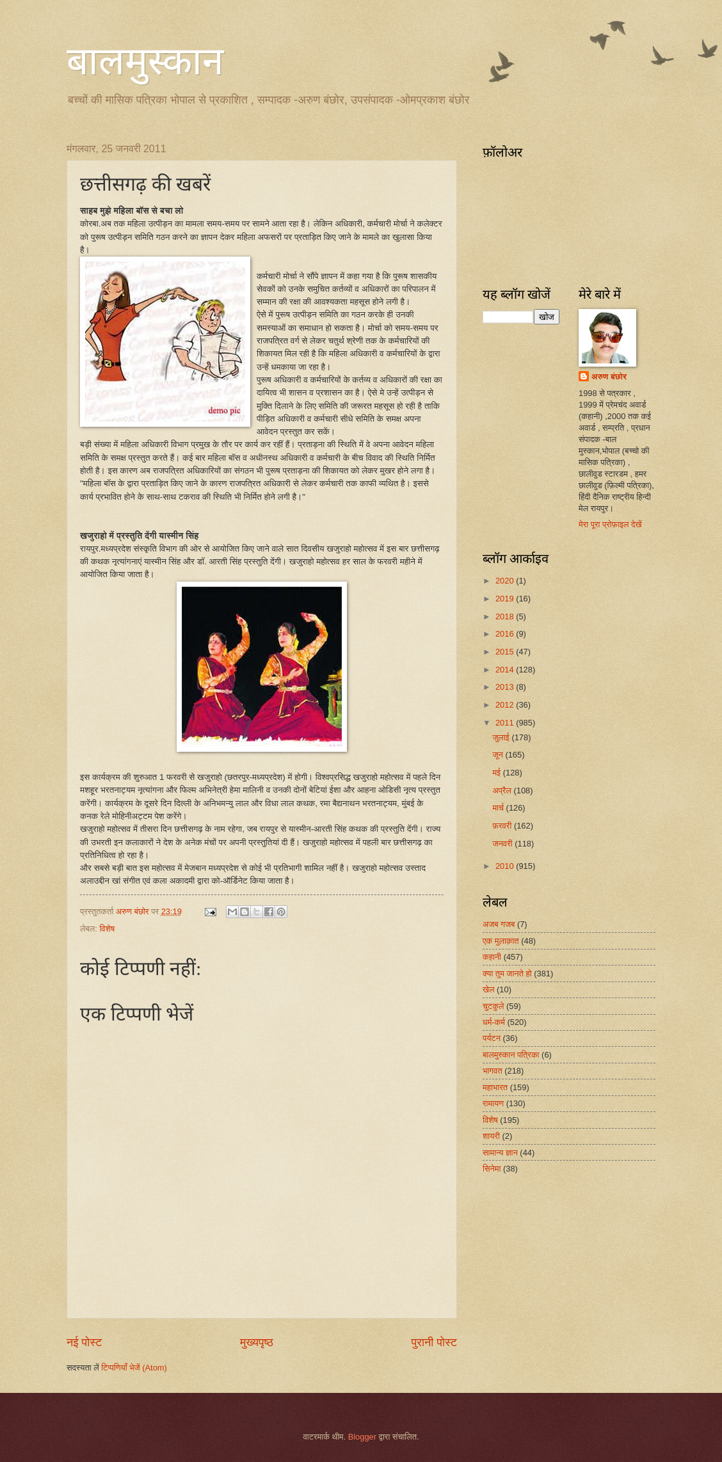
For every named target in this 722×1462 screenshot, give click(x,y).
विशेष (107, 929)
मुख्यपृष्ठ (256, 1342)
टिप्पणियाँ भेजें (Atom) (134, 1367)
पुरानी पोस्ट (434, 1342)
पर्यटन (492, 1038)
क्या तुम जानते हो (507, 973)
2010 (505, 866)
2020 (505, 580)
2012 (505, 705)
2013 (505, 687)
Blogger (362, 1437)
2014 (505, 669)
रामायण (493, 1103)
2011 (505, 722)
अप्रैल (502, 790)
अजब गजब (499, 924)
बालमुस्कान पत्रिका (511, 1055)
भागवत (492, 1071)
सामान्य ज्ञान (500, 1152)
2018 (505, 616)
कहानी (492, 957)
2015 (505, 651)
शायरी (491, 1136)
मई (497, 772)
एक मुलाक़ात (501, 941)
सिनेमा (492, 1168)
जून (498, 754)
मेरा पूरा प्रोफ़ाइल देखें (610, 524)
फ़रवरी (502, 825)
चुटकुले (493, 1006)
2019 (505, 598)
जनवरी (503, 843)
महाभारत (495, 1087)
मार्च (499, 808)
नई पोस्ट (84, 1342)
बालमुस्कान (145, 61)
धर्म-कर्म (494, 1022)
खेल (489, 989)
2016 (505, 634)
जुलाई (501, 737)
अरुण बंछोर (609, 376)
